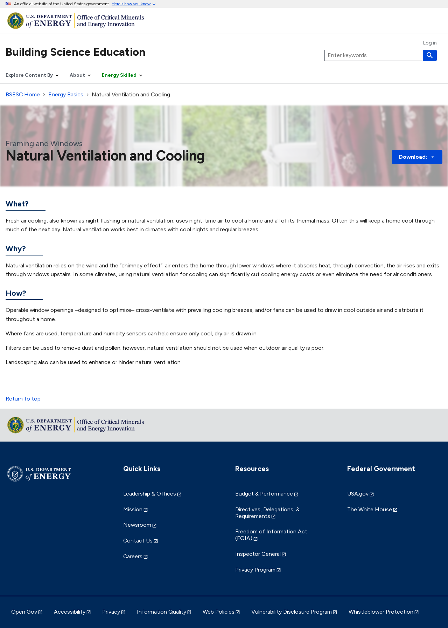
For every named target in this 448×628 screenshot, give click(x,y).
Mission (132, 509)
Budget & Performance (264, 493)
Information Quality (161, 611)
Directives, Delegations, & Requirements (267, 512)
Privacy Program (255, 569)
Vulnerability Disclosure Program (291, 611)
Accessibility (69, 611)
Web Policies (218, 611)
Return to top (23, 398)
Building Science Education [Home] (76, 52)
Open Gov (24, 611)
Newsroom (137, 524)
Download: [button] (417, 156)
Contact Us (138, 540)
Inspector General (258, 554)
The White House (369, 509)
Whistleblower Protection (381, 611)
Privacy (111, 611)
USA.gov (358, 493)
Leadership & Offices (149, 493)
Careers (132, 556)
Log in (430, 43)
